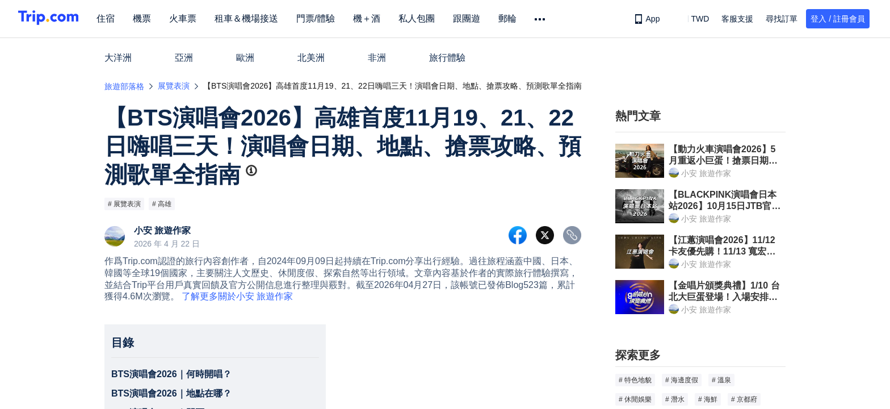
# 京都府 (744, 399)
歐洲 (245, 57)
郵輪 (518, 18)
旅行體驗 (447, 57)
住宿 (116, 18)
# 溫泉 (721, 380)
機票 (152, 18)
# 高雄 (161, 204)
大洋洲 (118, 57)
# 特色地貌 (635, 380)
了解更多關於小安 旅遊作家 (237, 296)
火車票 (193, 18)
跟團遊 (476, 18)
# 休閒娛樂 (635, 399)
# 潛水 (675, 399)
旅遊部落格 (124, 86)
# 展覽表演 (124, 204)
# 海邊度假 (681, 380)
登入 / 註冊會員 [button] (838, 18)
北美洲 (311, 57)
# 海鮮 (707, 399)
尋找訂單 (781, 18)
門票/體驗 (326, 18)
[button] (691, 18)
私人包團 (427, 18)
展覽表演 (174, 85)
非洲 (377, 57)
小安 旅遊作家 (162, 230)
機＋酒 (377, 18)
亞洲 (184, 57)
